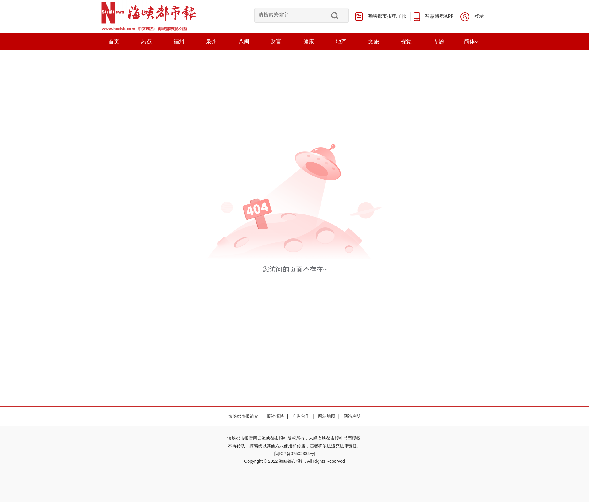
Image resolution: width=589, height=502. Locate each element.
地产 (341, 41)
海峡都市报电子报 (387, 16)
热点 (146, 41)
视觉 (406, 41)
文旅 (373, 41)
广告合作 (301, 416)
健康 (308, 41)
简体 (471, 41)
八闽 (243, 41)
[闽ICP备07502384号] (294, 453)
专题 (438, 41)
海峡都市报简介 (243, 416)
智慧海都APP (439, 16)
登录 (479, 16)
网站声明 (352, 416)
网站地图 (326, 416)
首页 (113, 41)
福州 (178, 41)
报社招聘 (275, 416)
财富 (276, 41)
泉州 (211, 41)
